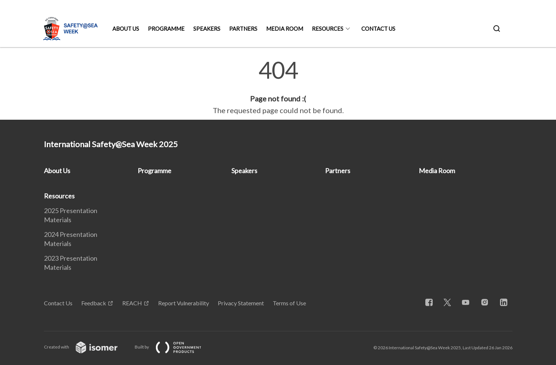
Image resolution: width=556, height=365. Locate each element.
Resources (327, 28)
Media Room (284, 28)
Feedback (93, 302)
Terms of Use (289, 302)
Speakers (206, 28)
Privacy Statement (241, 302)
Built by (174, 347)
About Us (125, 28)
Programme (166, 28)
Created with (86, 347)
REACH (132, 302)
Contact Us (378, 28)
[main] (278, 87)
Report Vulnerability (183, 302)
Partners (243, 28)
